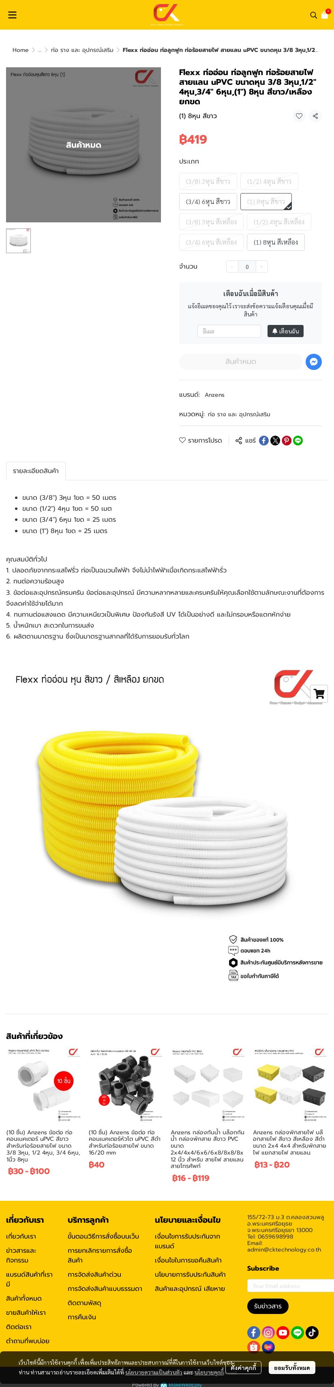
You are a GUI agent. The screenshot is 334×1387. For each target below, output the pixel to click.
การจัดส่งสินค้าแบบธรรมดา (105, 1289)
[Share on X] (275, 440)
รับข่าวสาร (268, 1306)
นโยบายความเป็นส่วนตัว (153, 1372)
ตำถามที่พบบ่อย (27, 1341)
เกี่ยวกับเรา (21, 1236)
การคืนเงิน (82, 1317)
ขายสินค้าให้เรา (26, 1313)
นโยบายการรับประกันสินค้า (190, 1274)
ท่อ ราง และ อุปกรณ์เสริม (82, 50)
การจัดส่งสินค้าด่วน (94, 1274)
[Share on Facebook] (264, 440)
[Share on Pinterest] (286, 440)
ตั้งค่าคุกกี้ (243, 1367)
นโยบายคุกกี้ (209, 1372)
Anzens (215, 395)
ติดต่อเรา (19, 1327)
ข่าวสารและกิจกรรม (21, 1255)
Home (21, 50)
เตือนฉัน (285, 331)
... (40, 50)
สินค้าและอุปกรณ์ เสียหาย (190, 1289)
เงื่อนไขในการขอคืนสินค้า (188, 1260)
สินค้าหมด (240, 361)
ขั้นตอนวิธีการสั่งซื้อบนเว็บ (103, 1236)
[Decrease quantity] (232, 266)
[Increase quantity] (262, 266)
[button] (313, 15)
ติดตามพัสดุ (84, 1303)
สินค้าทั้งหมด (24, 1298)
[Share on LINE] (298, 440)
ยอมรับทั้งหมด (292, 1367)
